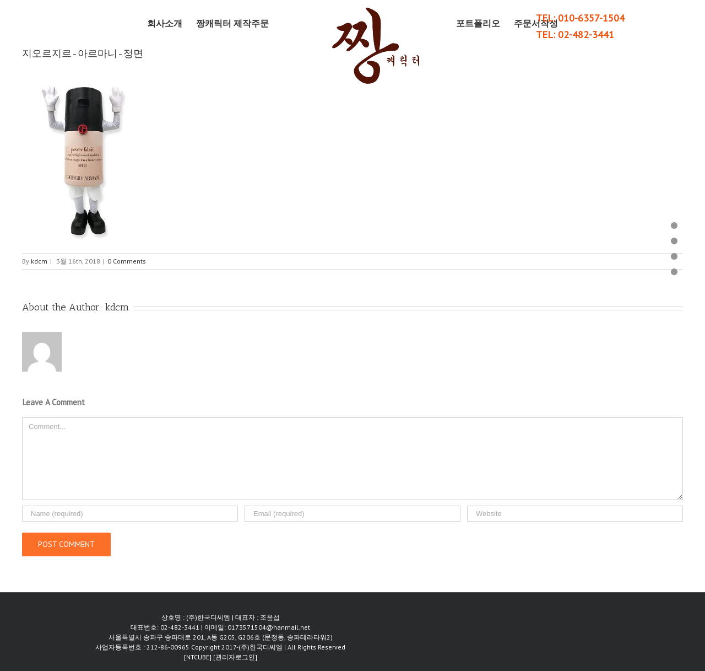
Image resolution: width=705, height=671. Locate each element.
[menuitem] (171, 23)
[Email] (352, 514)
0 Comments (126, 261)
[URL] (575, 514)
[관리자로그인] (235, 657)
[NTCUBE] (198, 657)
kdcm (39, 261)
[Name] (130, 514)
